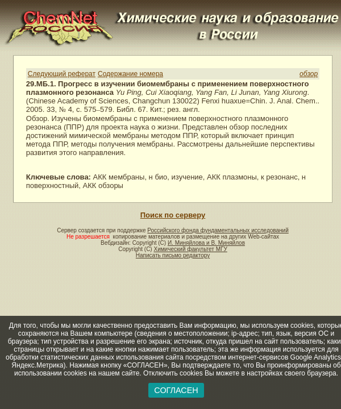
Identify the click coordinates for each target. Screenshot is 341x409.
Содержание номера (130, 74)
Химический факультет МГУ (190, 249)
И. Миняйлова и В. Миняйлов (206, 243)
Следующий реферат (61, 74)
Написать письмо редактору (173, 255)
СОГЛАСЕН (176, 390)
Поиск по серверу (172, 215)
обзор (309, 74)
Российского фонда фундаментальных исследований (217, 230)
